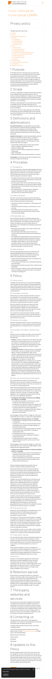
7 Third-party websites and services (20, 62)
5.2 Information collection (19, 49)
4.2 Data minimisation (18, 41)
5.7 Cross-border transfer (19, 57)
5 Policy (13, 46)
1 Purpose (13, 33)
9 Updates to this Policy (17, 65)
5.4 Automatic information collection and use (24, 52)
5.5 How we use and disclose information (23, 54)
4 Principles (14, 38)
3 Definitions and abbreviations (19, 36)
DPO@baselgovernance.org (30, 636)
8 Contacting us (15, 64)
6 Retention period (16, 60)
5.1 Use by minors (17, 47)
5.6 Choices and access (18, 55)
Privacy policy (6, 671)
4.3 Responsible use (18, 43)
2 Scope (13, 34)
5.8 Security (16, 59)
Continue (5, 674)
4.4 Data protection (18, 44)
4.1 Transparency (17, 39)
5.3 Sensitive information (19, 51)
